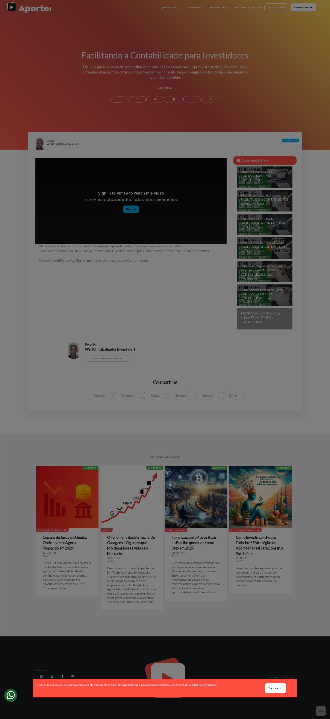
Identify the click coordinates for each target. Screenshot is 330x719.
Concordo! (275, 688)
